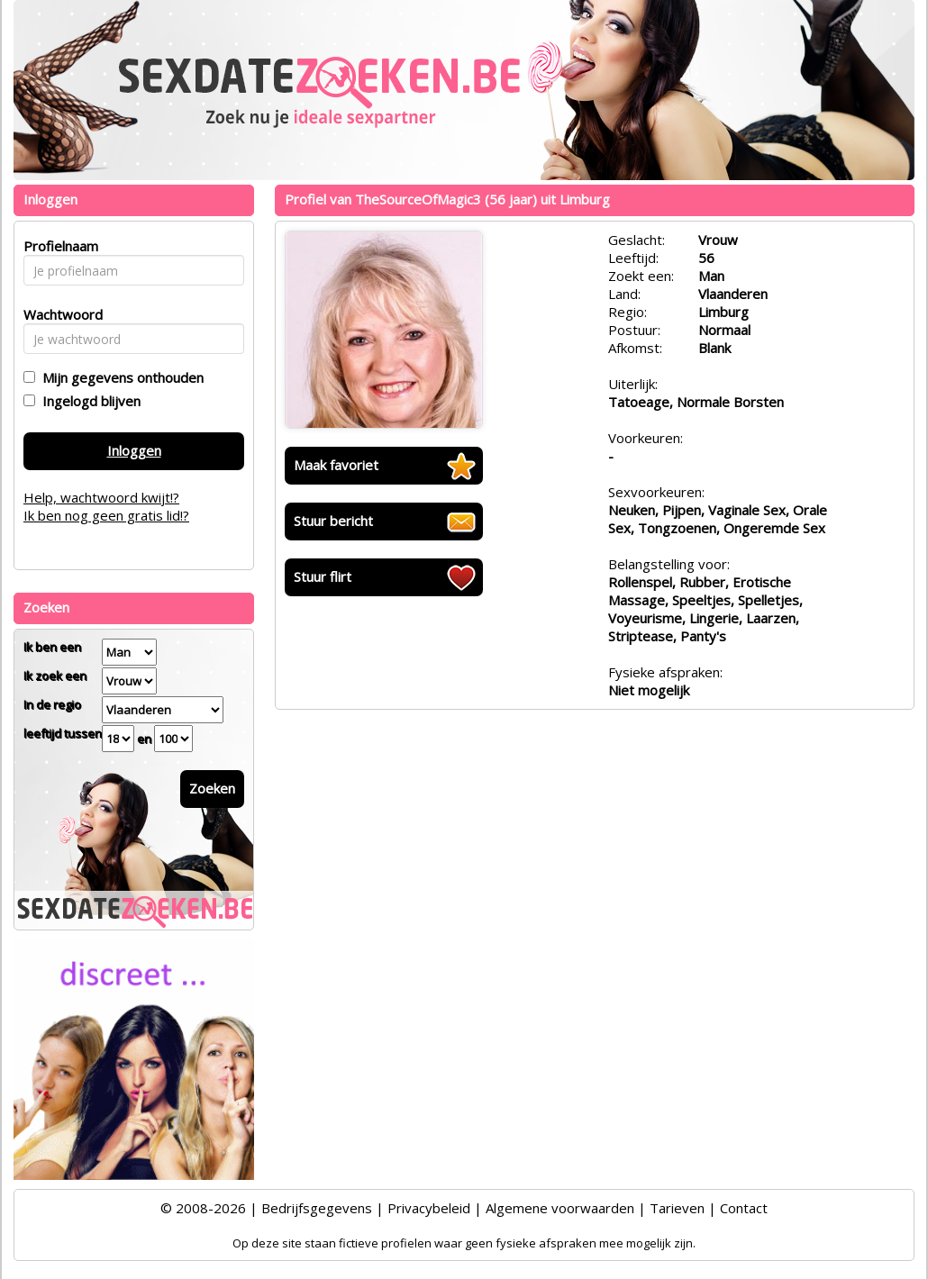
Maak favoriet (336, 465)
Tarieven (677, 1208)
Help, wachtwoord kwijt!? (101, 497)
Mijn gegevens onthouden (119, 377)
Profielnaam (58, 246)
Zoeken (212, 788)
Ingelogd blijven (88, 401)
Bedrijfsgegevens (316, 1208)
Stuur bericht (333, 521)
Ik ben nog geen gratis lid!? (106, 515)
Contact (744, 1208)
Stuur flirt (322, 576)
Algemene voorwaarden (560, 1208)
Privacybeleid (428, 1208)
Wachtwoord (58, 314)
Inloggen (134, 450)
